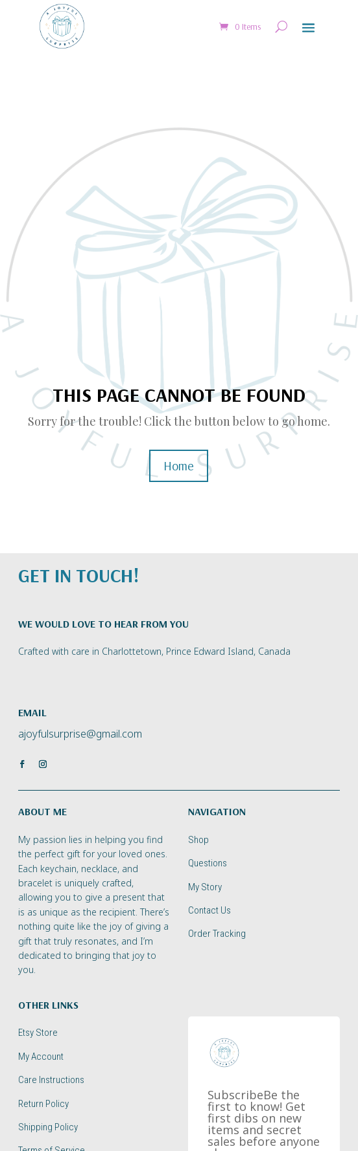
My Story (205, 887)
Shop (198, 840)
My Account (41, 1056)
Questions (207, 863)
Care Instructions (51, 1080)
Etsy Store (38, 1032)
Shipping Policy (48, 1127)
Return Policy (43, 1104)
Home (178, 465)
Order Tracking (217, 933)
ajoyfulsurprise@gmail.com (80, 734)
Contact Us (209, 910)
